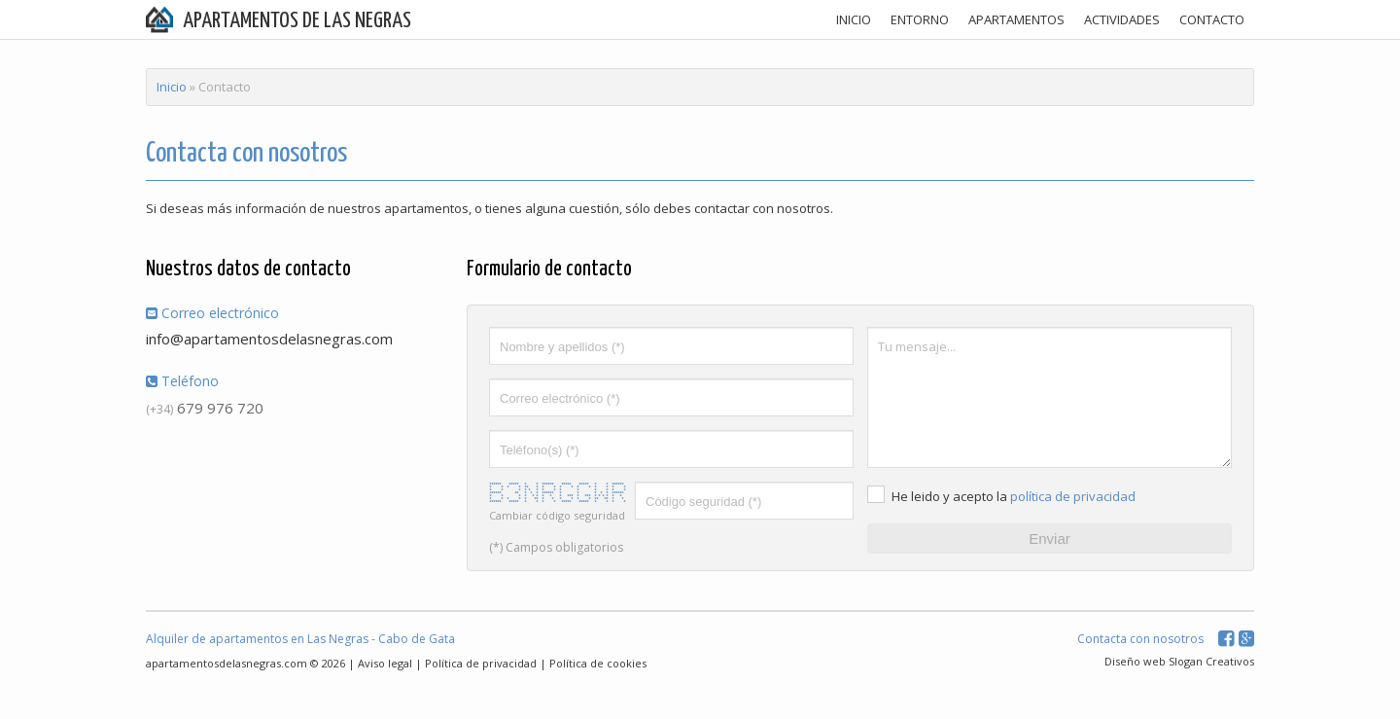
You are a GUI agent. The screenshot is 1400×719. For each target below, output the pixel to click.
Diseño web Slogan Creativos (1179, 661)
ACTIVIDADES (1122, 19)
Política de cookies (598, 663)
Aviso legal (385, 663)
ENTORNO (920, 19)
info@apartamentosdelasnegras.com (269, 338)
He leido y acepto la (949, 496)
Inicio (172, 86)
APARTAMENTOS (1016, 19)
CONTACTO (1211, 19)
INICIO (853, 19)
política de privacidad (1073, 496)
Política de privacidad (481, 663)
